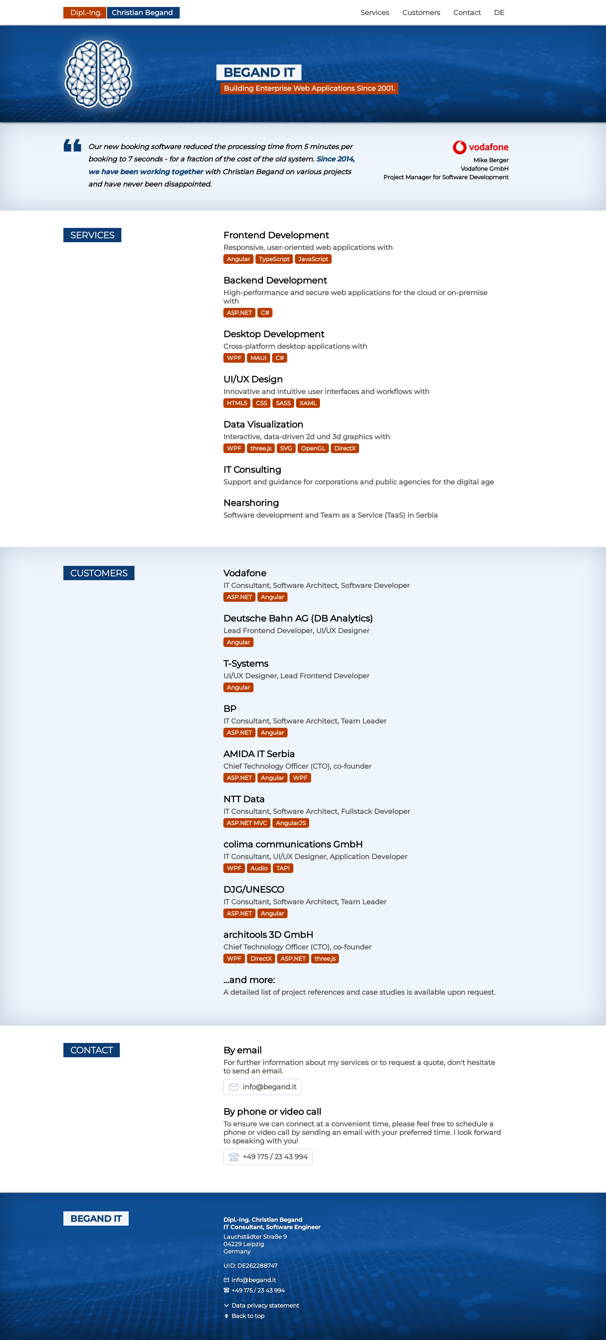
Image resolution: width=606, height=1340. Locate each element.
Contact (467, 12)
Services (375, 12)
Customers (421, 12)
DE (499, 12)
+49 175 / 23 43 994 (268, 1156)
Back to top (243, 1316)
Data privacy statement (261, 1305)
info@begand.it (262, 1087)
